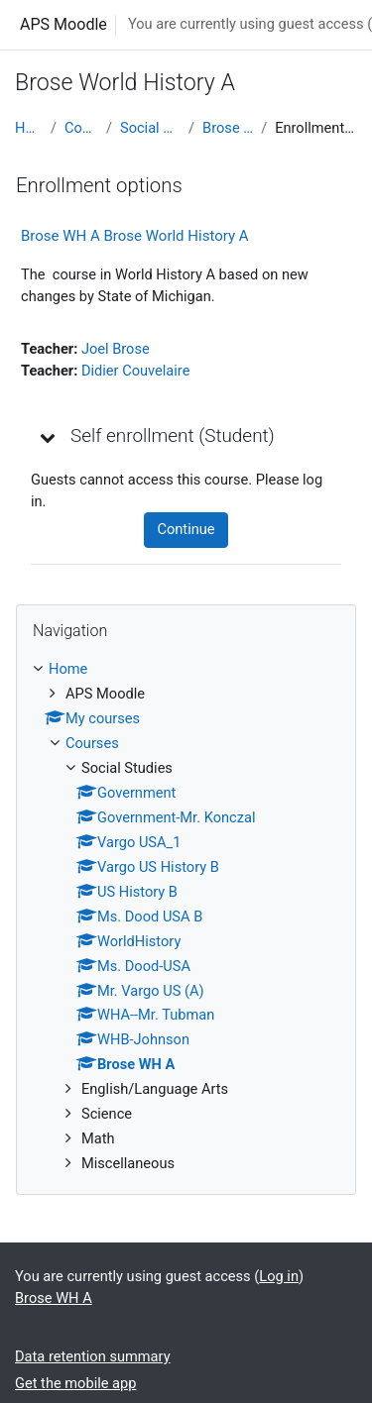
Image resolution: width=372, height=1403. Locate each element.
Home (29, 128)
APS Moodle (63, 24)
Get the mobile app (75, 1383)
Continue (185, 529)
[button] (48, 437)
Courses (81, 128)
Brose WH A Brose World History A (135, 236)
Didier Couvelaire (135, 370)
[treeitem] (186, 917)
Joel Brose (115, 349)
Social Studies (150, 128)
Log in (279, 1276)
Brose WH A (227, 128)
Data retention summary (93, 1356)
